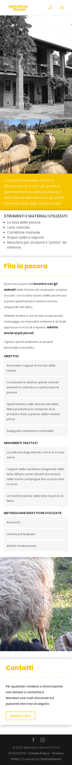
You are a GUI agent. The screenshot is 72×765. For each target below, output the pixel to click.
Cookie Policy (39, 753)
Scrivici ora (20, 716)
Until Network (51, 759)
